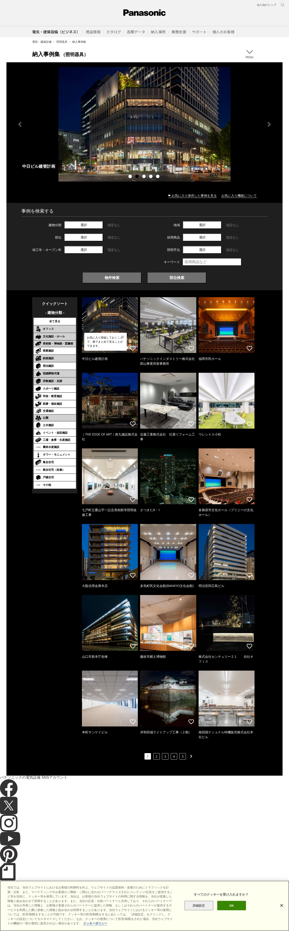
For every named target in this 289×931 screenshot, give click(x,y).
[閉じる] (282, 905)
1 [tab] (130, 177)
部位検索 (177, 277)
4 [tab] (151, 177)
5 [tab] (158, 177)
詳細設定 (199, 905)
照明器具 (61, 42)
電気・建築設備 (42, 42)
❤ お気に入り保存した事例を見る (192, 195)
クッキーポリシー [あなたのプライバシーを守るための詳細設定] (95, 923)
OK (231, 905)
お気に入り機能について (239, 195)
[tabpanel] (144, 124)
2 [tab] (137, 177)
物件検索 (112, 277)
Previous (19, 124)
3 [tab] (144, 177)
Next (269, 124)
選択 (84, 225)
